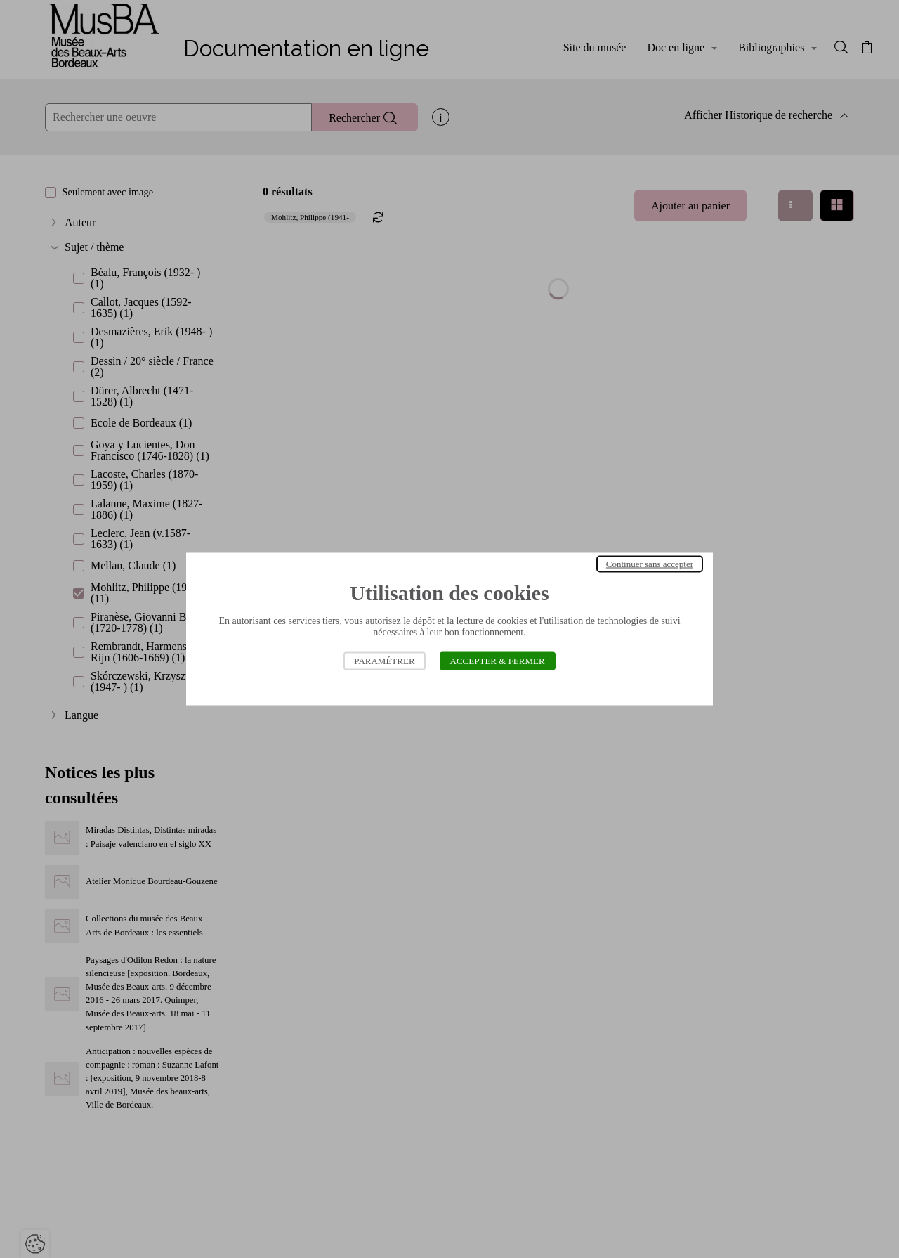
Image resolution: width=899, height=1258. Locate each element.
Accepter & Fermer (497, 661)
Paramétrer (384, 661)
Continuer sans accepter (649, 564)
